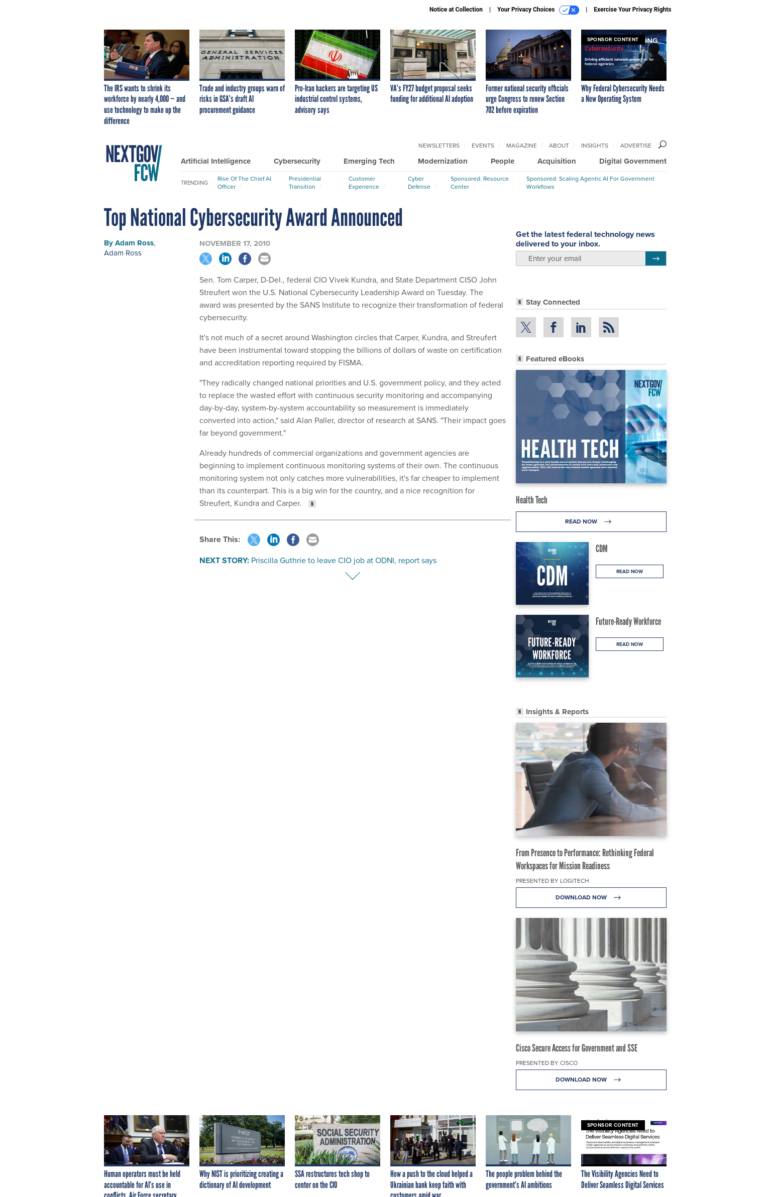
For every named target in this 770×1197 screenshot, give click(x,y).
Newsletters (439, 145)
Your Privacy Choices (538, 10)
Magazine (521, 145)
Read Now (591, 521)
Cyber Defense (419, 182)
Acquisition (556, 161)
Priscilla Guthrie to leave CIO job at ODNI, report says (343, 560)
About (559, 145)
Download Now (591, 897)
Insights (594, 145)
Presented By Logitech (552, 880)
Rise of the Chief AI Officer (244, 182)
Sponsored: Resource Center (480, 182)
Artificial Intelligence (216, 161)
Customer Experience (364, 182)
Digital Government (633, 161)
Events (483, 145)
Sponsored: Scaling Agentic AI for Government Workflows (590, 182)
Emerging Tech (369, 161)
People (502, 161)
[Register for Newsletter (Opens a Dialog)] (655, 258)
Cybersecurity (297, 161)
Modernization (443, 161)
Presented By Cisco (547, 1063)
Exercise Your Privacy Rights (632, 9)
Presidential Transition (305, 182)
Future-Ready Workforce (628, 621)
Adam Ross (134, 242)
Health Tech (531, 500)
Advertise (635, 145)
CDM (602, 549)
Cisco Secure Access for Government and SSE (576, 1048)
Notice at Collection (456, 9)
